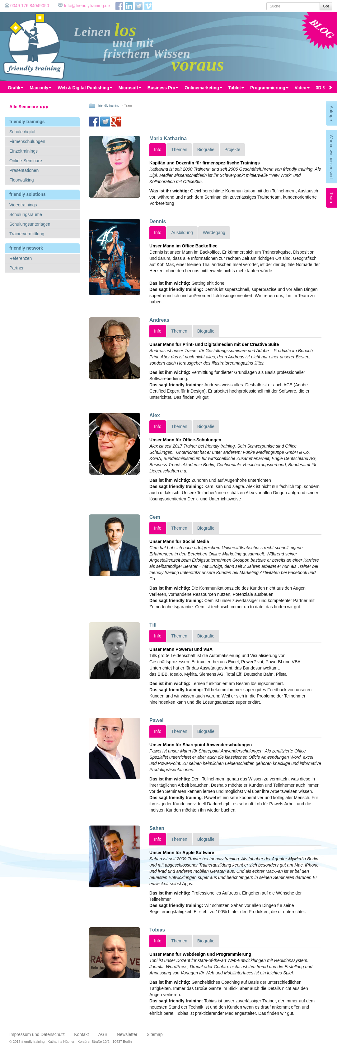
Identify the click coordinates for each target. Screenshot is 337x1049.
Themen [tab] (179, 149)
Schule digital (22, 131)
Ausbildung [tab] (182, 232)
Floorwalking (21, 179)
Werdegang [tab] (214, 232)
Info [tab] (157, 149)
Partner (16, 267)
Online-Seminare (25, 160)
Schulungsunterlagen (29, 224)
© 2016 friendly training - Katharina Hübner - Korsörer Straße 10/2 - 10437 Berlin (70, 1041)
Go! (326, 6)
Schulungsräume (25, 214)
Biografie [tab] (205, 149)
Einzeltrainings (23, 151)
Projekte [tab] (232, 149)
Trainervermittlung (26, 233)
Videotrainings (23, 204)
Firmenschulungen (27, 141)
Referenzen (20, 258)
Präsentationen (24, 170)
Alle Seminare (29, 106)
